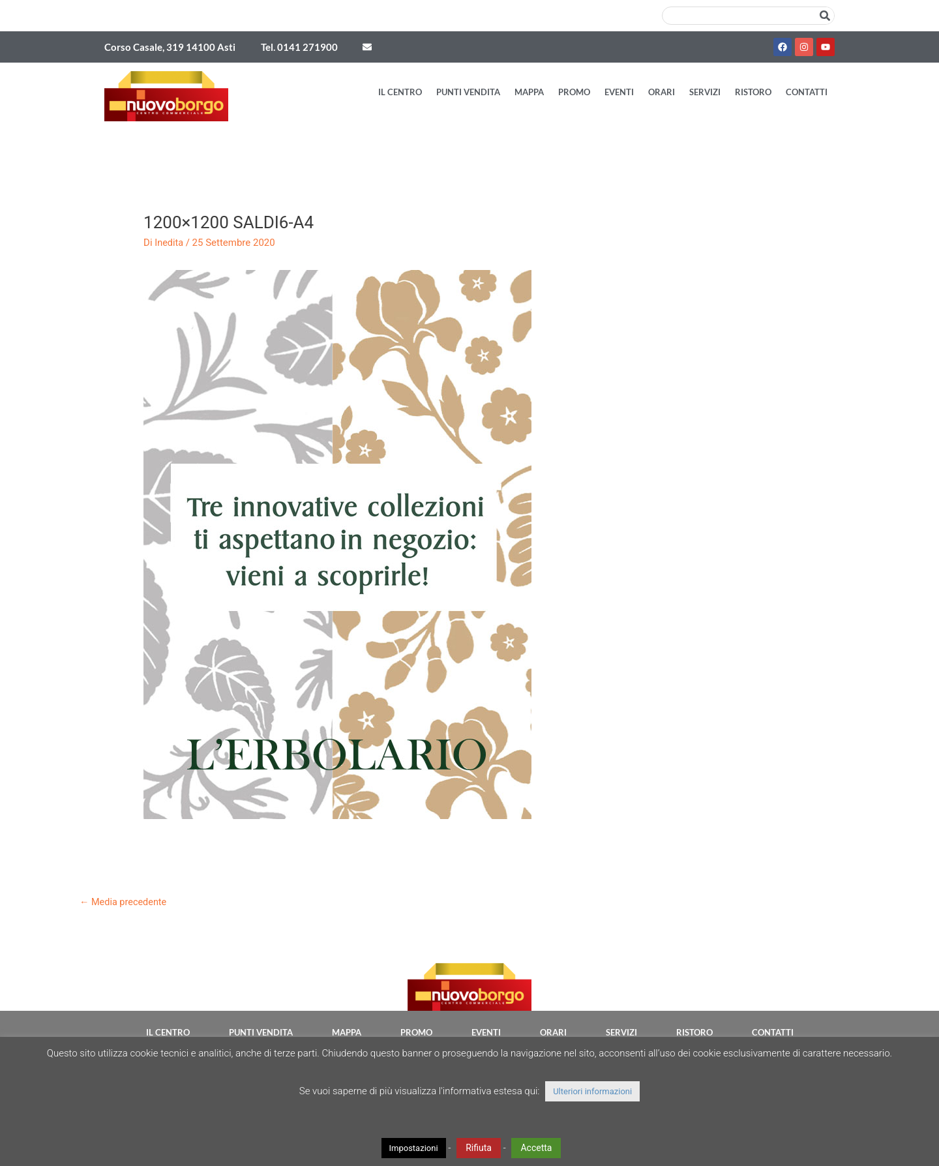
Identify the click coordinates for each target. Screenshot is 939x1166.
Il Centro (400, 92)
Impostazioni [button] (413, 1148)
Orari (661, 92)
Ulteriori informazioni (592, 1091)
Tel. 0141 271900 (299, 47)
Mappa (529, 92)
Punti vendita (468, 92)
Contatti (806, 92)
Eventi (619, 92)
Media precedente (125, 902)
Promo (574, 92)
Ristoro (753, 92)
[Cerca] (825, 15)
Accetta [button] (536, 1148)
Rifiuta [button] (479, 1148)
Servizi (705, 92)
